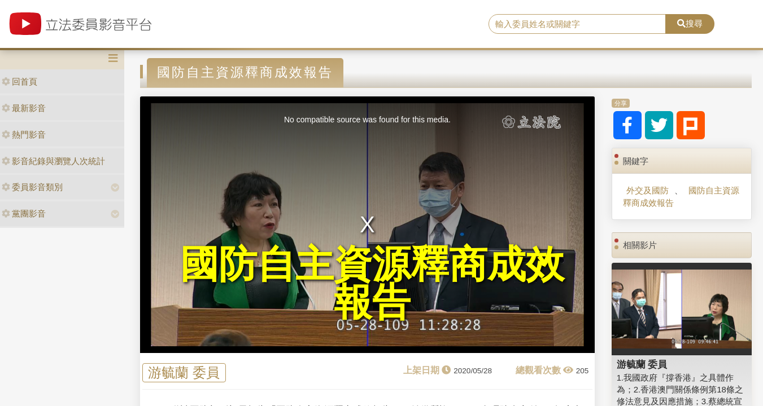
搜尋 (690, 23)
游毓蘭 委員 (184, 373)
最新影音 (24, 108)
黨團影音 (24, 213)
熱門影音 (24, 134)
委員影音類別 (32, 187)
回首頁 (19, 81)
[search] (577, 24)
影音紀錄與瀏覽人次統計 (53, 161)
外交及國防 (647, 190)
